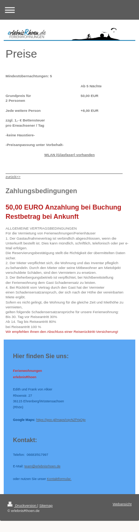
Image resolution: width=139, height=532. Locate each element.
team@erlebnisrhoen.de (42, 466)
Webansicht (122, 504)
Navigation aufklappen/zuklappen (69, 10)
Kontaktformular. (59, 479)
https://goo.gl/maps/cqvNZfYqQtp (61, 420)
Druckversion (22, 505)
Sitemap (46, 505)
